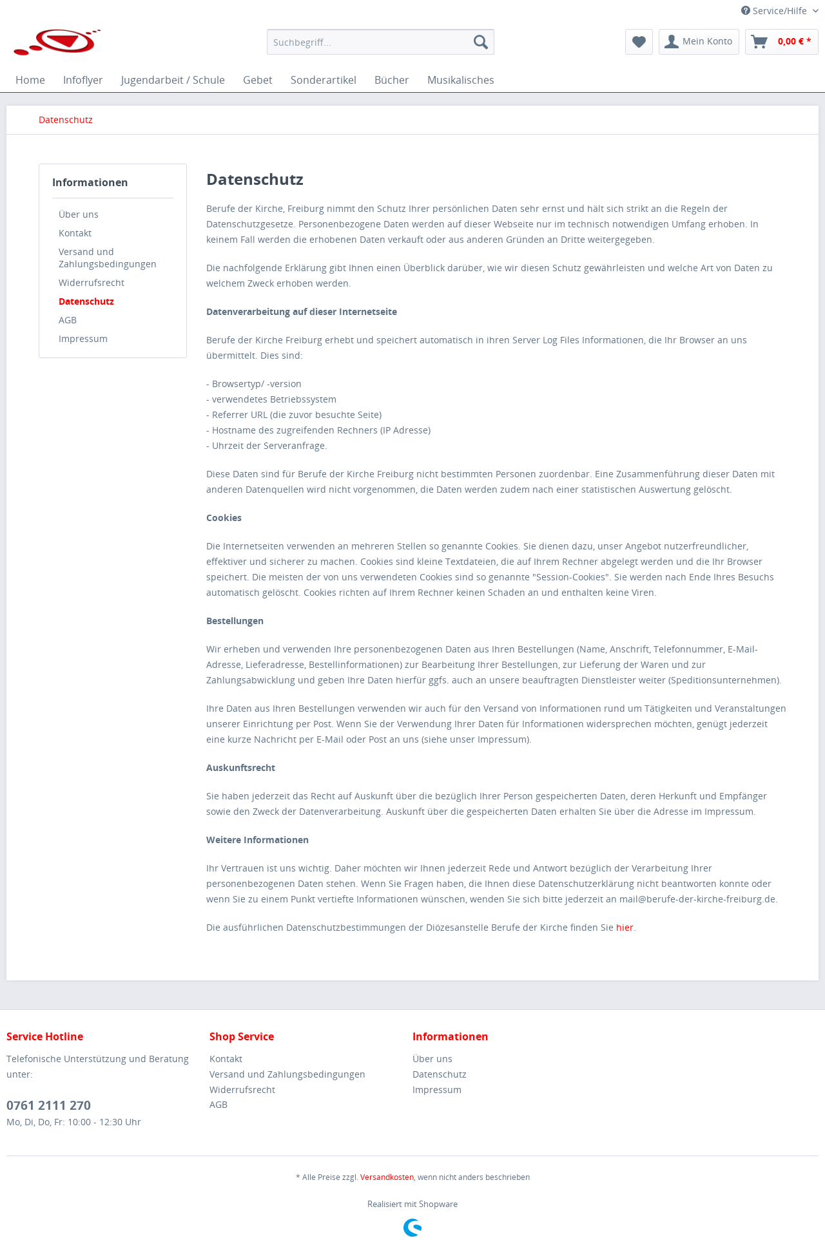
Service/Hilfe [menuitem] (775, 11)
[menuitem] (380, 42)
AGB (68, 320)
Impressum (83, 338)
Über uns (79, 214)
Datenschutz (86, 301)
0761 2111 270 (48, 1105)
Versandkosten (387, 1177)
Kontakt (75, 233)
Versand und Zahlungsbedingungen (108, 257)
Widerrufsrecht (91, 282)
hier (625, 927)
